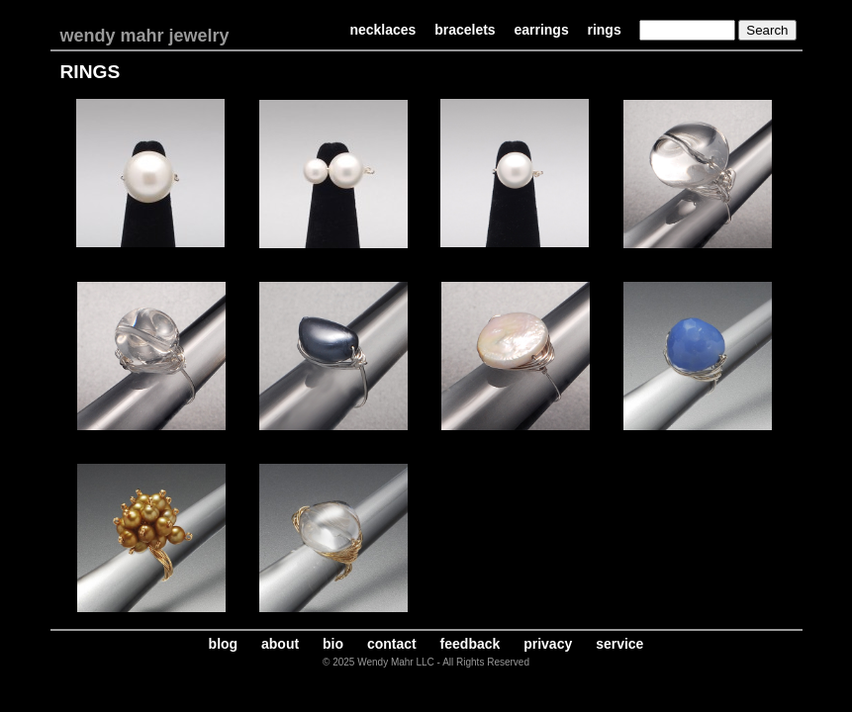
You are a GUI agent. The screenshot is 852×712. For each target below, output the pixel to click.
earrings (541, 30)
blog (223, 644)
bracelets (464, 30)
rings (603, 30)
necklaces (382, 30)
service (619, 644)
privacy (547, 644)
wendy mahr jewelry (145, 35)
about (280, 644)
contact (392, 644)
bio (333, 644)
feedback (470, 644)
